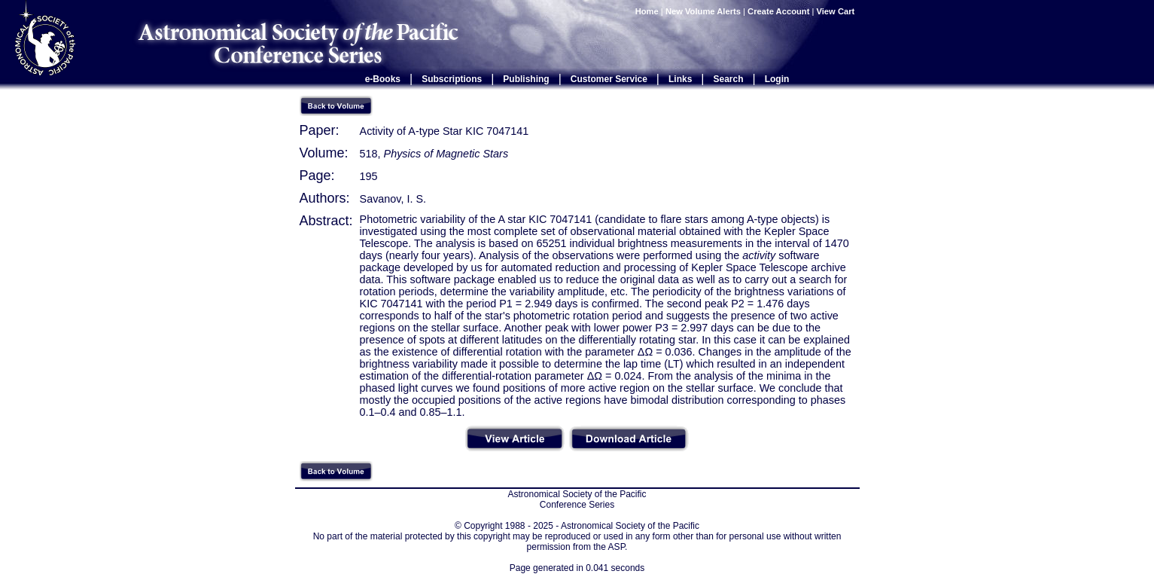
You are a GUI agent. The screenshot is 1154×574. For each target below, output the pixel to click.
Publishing (526, 79)
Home (647, 11)
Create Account (778, 11)
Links (680, 79)
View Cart (837, 11)
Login (777, 79)
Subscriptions (452, 79)
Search (729, 79)
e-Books (382, 79)
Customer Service (609, 79)
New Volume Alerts (703, 11)
